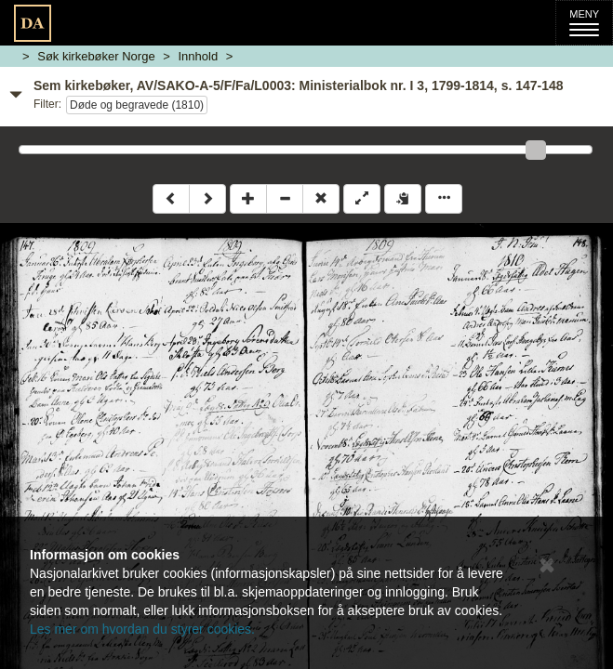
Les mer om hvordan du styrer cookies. (142, 629)
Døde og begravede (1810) (137, 105)
